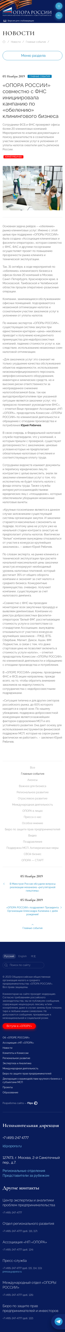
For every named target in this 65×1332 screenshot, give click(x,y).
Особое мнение (32, 823)
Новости (16, 41)
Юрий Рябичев (13, 157)
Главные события (36, 41)
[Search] (23, 965)
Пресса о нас (32, 817)
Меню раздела (33, 56)
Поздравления (32, 841)
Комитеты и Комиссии (15, 1053)
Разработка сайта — (20, 1103)
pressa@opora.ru (12, 1271)
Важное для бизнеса (32, 786)
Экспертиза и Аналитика (17, 1063)
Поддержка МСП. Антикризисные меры (32, 848)
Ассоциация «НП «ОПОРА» (18, 1042)
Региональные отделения (24, 1171)
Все (32, 767)
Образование (10, 1092)
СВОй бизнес (32, 854)
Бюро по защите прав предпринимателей (32, 829)
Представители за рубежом (26, 1175)
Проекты (8, 1087)
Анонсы (32, 780)
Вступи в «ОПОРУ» (19, 1026)
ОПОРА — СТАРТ (32, 860)
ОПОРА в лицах (32, 810)
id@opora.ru (12, 1146)
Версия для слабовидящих (18, 21)
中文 (33, 956)
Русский (9, 956)
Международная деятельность (32, 804)
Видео (32, 835)
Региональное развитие (33, 792)
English (22, 956)
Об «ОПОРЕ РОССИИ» (16, 1037)
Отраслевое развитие (32, 798)
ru (59, 15)
